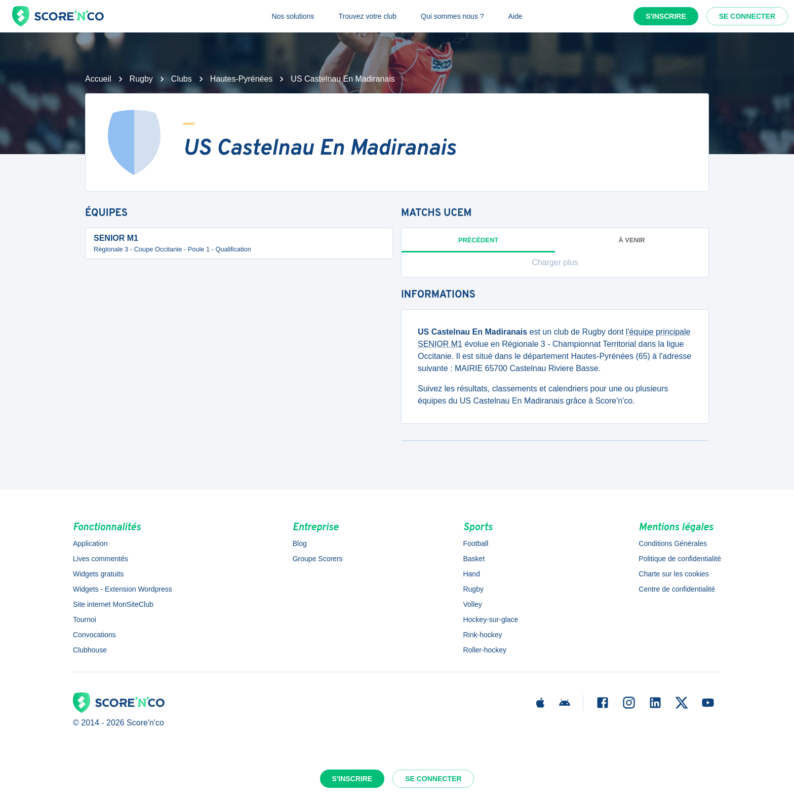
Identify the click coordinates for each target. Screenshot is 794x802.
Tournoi (84, 619)
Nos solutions (292, 16)
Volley (472, 604)
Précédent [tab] (478, 244)
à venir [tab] (632, 240)
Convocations (94, 635)
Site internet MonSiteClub (113, 604)
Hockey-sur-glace (490, 619)
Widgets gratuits (98, 574)
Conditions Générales (673, 543)
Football (475, 543)
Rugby (141, 79)
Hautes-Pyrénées (241, 79)
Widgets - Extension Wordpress (122, 589)
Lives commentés (100, 559)
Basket (474, 559)
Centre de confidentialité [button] (677, 589)
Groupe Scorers (318, 559)
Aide (515, 16)
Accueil (98, 79)
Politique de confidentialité (680, 559)
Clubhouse (90, 650)
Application (90, 543)
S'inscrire (666, 16)
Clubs (181, 79)
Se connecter (747, 16)
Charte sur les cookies (674, 574)
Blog (300, 543)
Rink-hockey (482, 635)
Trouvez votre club (367, 16)
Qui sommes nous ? (452, 16)
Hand (471, 574)
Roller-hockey (484, 650)
